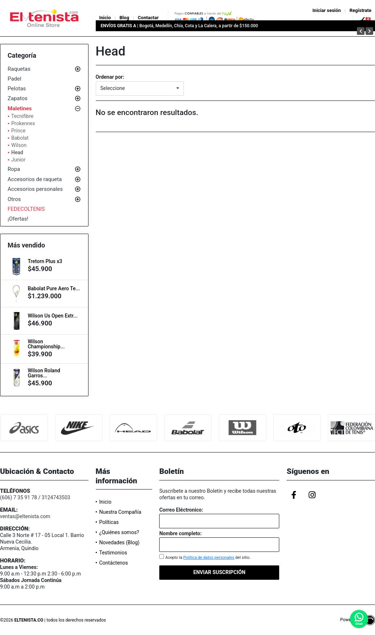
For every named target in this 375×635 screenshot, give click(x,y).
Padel (14, 78)
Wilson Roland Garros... (44, 373)
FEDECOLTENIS (26, 209)
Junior (18, 160)
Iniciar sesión (327, 10)
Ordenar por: (110, 77)
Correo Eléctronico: (181, 510)
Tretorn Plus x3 (45, 261)
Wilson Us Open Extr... (52, 316)
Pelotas (17, 88)
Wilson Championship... (46, 344)
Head (17, 152)
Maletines (20, 108)
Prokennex (23, 123)
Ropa (14, 169)
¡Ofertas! (18, 219)
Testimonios (113, 553)
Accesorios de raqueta (35, 179)
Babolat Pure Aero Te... (54, 288)
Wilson (18, 145)
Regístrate (360, 10)
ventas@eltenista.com (25, 516)
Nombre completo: (180, 533)
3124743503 (56, 497)
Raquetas (19, 69)
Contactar (148, 17)
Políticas (109, 522)
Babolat (20, 138)
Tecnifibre (22, 116)
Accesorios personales (35, 189)
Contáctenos (113, 563)
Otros (14, 199)
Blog (124, 17)
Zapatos (18, 98)
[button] (140, 88)
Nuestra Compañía (120, 512)
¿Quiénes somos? (119, 532)
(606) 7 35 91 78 (18, 497)
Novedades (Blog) (119, 542)
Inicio (105, 17)
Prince (18, 131)
